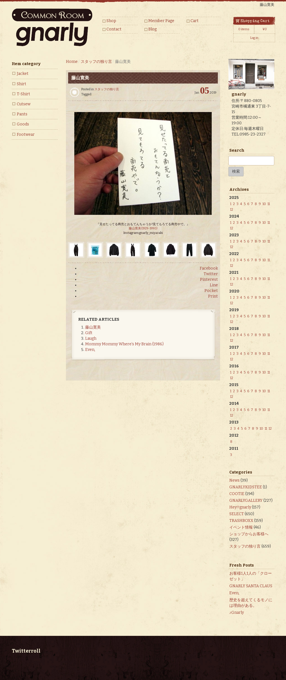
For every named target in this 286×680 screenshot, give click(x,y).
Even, (90, 349)
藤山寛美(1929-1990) (143, 228)
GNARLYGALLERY (246, 500)
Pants (22, 114)
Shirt (21, 84)
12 (231, 209)
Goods (23, 124)
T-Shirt (23, 94)
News (234, 480)
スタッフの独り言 (106, 89)
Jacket (22, 73)
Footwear (26, 134)
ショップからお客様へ (248, 534)
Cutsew (23, 104)
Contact (113, 29)
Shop (111, 20)
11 (269, 204)
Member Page (161, 20)
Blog (152, 29)
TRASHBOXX (241, 520)
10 (264, 204)
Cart (194, 20)
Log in (254, 38)
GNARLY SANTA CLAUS (250, 586)
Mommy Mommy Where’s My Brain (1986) (124, 344)
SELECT (236, 514)
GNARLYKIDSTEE (245, 487)
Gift (88, 333)
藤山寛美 (93, 327)
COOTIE (236, 493)
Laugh (90, 338)
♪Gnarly (236, 612)
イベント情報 (241, 527)
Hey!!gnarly (240, 507)
